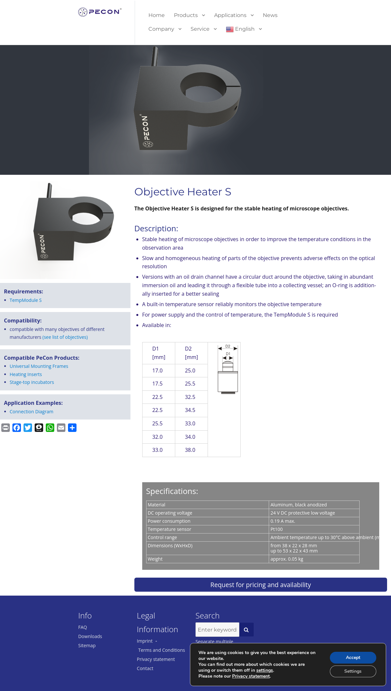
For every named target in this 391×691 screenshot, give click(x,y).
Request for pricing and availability (261, 584)
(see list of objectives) (65, 337)
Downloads (90, 636)
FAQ (82, 627)
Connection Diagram (32, 411)
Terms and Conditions (161, 650)
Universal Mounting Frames (39, 366)
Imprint (145, 641)
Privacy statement (156, 659)
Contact (145, 668)
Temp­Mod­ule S (26, 300)
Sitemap (86, 645)
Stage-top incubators (32, 382)
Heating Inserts (26, 374)
